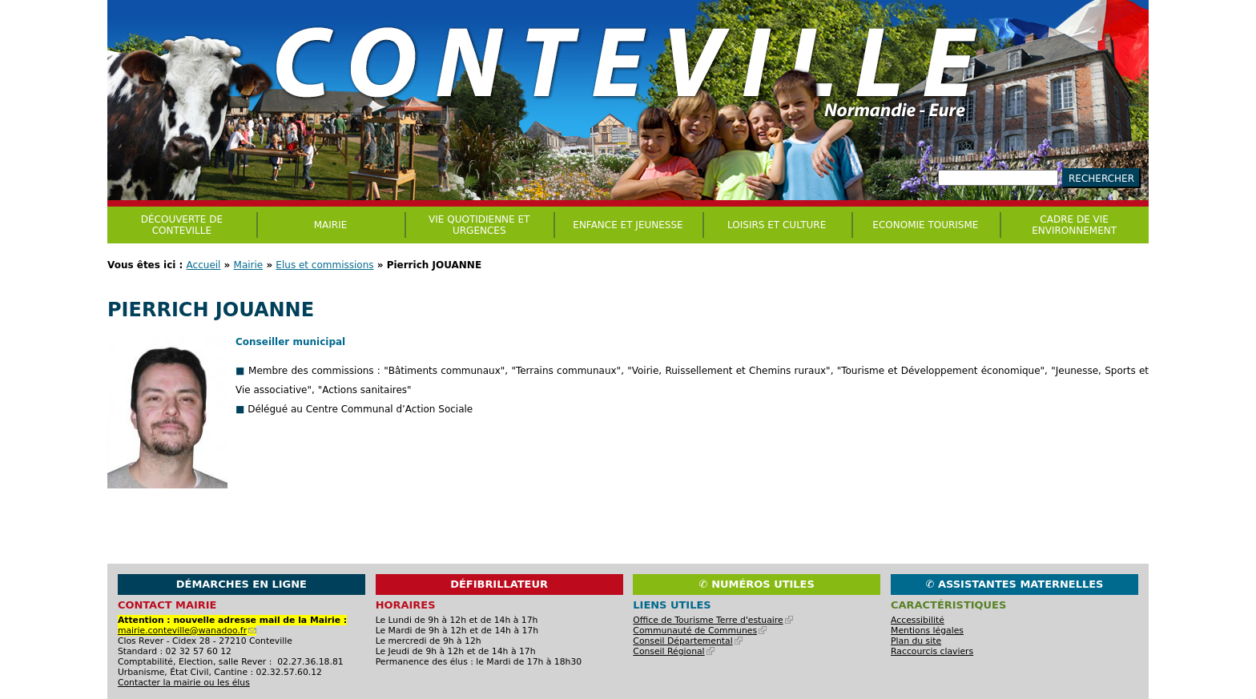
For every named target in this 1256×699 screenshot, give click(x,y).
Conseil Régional (673, 651)
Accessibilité (917, 620)
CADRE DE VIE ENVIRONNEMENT (1074, 225)
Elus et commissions (324, 265)
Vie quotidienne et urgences (479, 225)
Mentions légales (927, 630)
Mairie (249, 265)
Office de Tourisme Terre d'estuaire (712, 620)
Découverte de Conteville (182, 225)
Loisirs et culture (776, 225)
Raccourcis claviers (932, 651)
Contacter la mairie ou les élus (184, 682)
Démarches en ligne (241, 584)
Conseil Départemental (687, 641)
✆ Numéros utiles (757, 584)
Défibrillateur (499, 584)
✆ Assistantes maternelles (1015, 584)
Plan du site (916, 641)
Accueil (204, 265)
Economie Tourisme (925, 225)
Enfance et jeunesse (627, 225)
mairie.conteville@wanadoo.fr (187, 630)
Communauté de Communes (700, 630)
